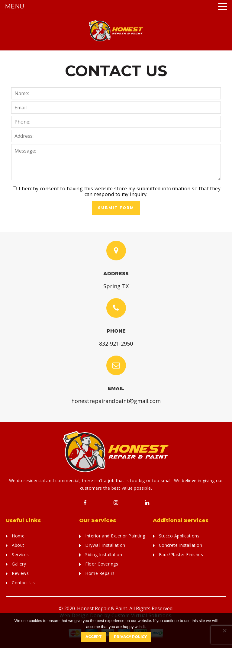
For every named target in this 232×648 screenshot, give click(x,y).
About (18, 545)
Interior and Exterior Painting (115, 536)
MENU (14, 6)
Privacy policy (130, 636)
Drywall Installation (105, 545)
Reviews (20, 573)
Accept (93, 636)
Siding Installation (103, 554)
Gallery (19, 564)
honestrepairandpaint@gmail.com (116, 401)
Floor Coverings (101, 564)
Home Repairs (99, 573)
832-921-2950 (116, 343)
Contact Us (23, 582)
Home (18, 536)
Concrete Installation (180, 545)
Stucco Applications (179, 536)
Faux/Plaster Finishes (181, 554)
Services (20, 554)
